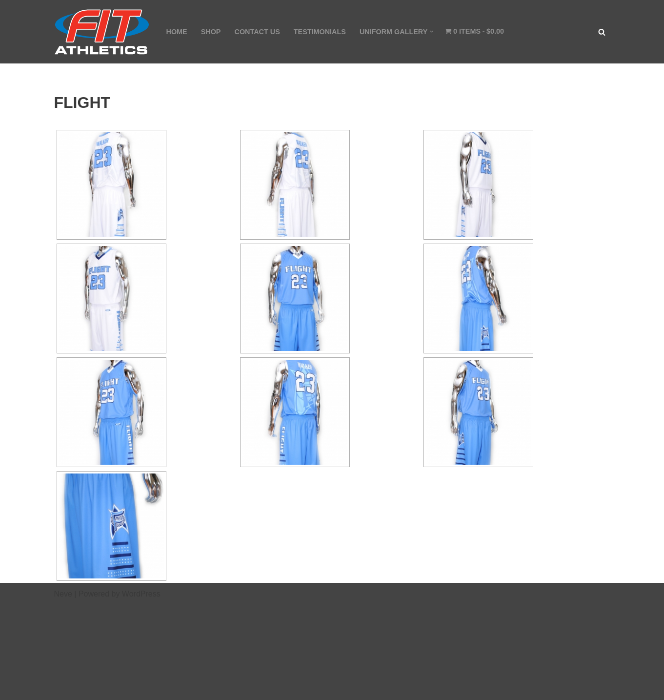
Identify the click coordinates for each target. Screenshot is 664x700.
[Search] (601, 32)
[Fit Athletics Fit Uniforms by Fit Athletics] (102, 32)
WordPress (141, 594)
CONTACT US (257, 32)
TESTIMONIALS (320, 32)
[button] (431, 31)
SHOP (211, 32)
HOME (176, 32)
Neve (63, 594)
